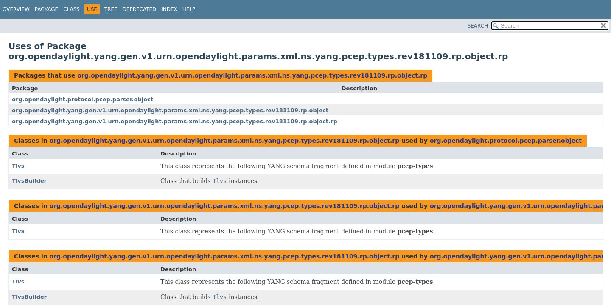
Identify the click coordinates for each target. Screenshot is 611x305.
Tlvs (18, 166)
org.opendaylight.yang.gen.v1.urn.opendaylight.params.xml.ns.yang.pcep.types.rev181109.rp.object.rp (252, 75)
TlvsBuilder (29, 180)
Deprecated (140, 9)
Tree (111, 9)
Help (189, 9)
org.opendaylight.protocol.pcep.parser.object (82, 99)
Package (46, 9)
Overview (16, 9)
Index (169, 9)
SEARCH (478, 26)
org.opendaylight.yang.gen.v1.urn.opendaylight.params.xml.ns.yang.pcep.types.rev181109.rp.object (170, 110)
